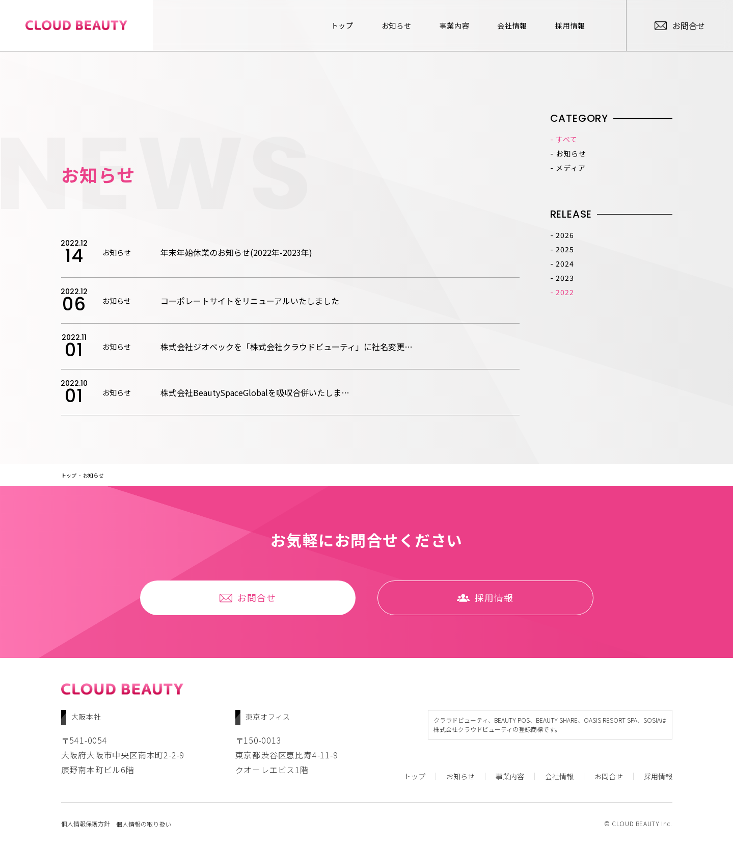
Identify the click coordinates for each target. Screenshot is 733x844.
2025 (565, 249)
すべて (566, 139)
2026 (565, 235)
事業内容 (441, 25)
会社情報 (498, 25)
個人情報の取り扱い (145, 823)
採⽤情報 (556, 25)
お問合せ (252, 598)
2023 (565, 278)
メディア (570, 168)
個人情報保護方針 (85, 823)
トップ (328, 25)
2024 (565, 263)
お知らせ (383, 25)
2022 (565, 292)
